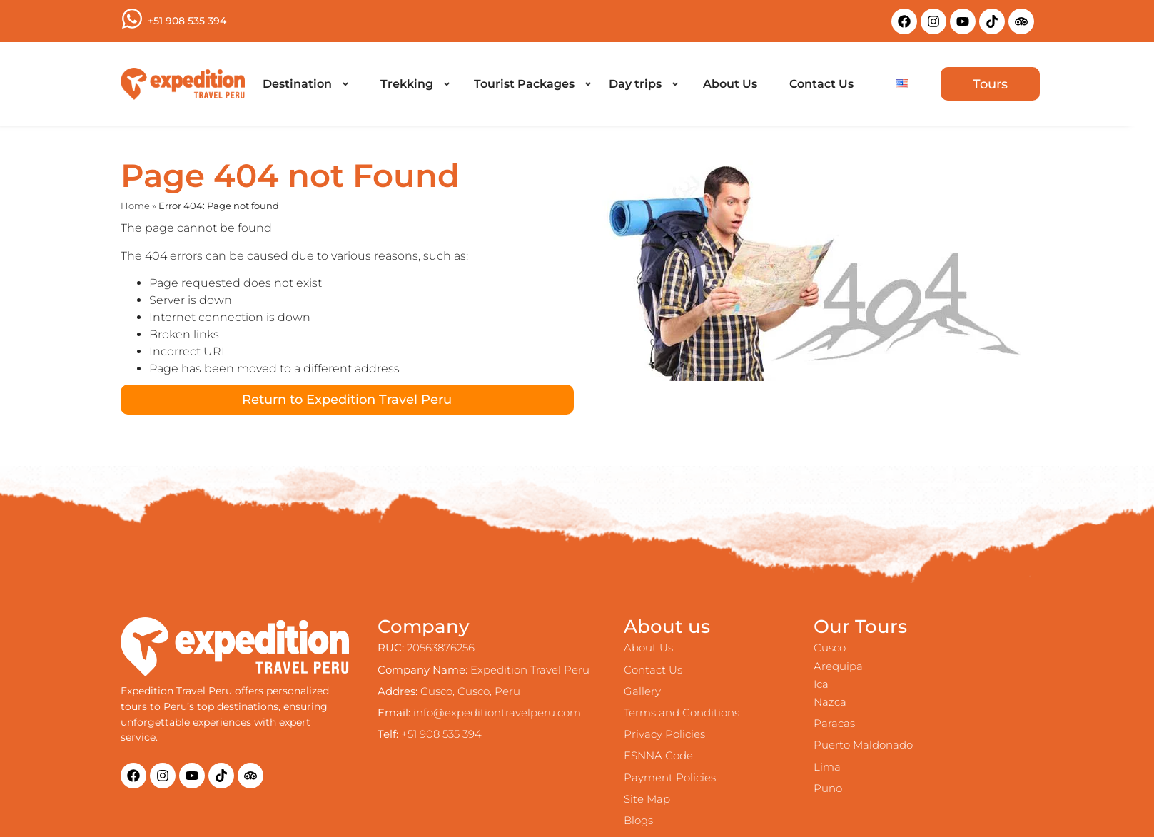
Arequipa (838, 666)
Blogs (638, 820)
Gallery (642, 691)
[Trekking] (415, 84)
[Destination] (305, 84)
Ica (821, 684)
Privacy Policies (664, 734)
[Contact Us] (821, 84)
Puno (828, 788)
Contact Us (653, 669)
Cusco (830, 647)
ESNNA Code (658, 755)
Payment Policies (670, 777)
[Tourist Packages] (532, 84)
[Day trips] (643, 84)
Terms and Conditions (681, 712)
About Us (648, 647)
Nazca (830, 702)
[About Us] (730, 84)
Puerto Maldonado (863, 744)
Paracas (834, 723)
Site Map (647, 799)
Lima (827, 766)
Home (135, 206)
